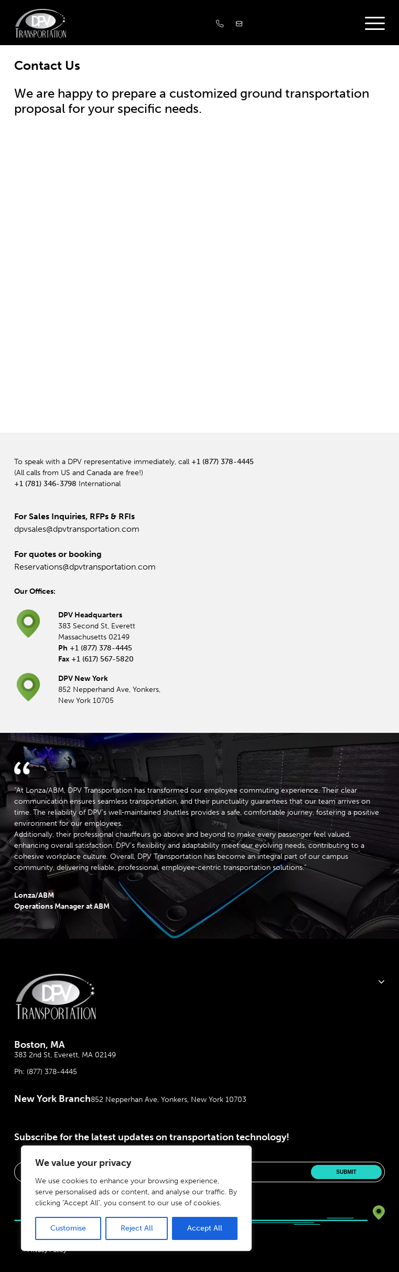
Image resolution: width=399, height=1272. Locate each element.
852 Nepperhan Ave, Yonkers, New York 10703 (168, 1099)
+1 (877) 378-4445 (222, 461)
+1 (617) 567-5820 (102, 659)
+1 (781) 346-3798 (45, 483)
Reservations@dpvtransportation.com (85, 567)
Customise (68, 1228)
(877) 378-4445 (52, 1071)
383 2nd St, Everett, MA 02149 (65, 1054)
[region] (136, 1198)
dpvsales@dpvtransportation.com (76, 529)
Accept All (204, 1228)
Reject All (137, 1228)
